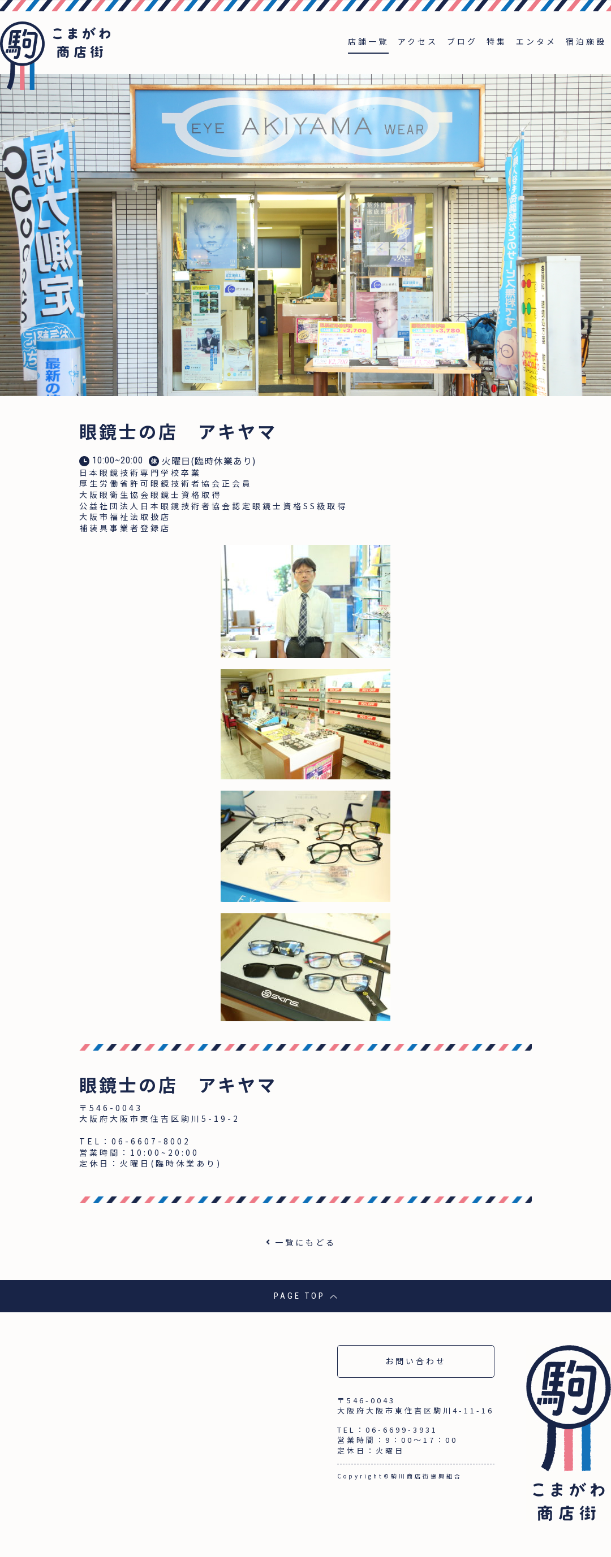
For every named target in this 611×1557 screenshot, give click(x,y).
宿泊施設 (586, 41)
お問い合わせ (415, 1361)
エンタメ (536, 41)
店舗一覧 (368, 41)
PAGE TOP (306, 1296)
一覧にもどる (305, 1242)
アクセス (418, 41)
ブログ (462, 41)
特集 (497, 41)
